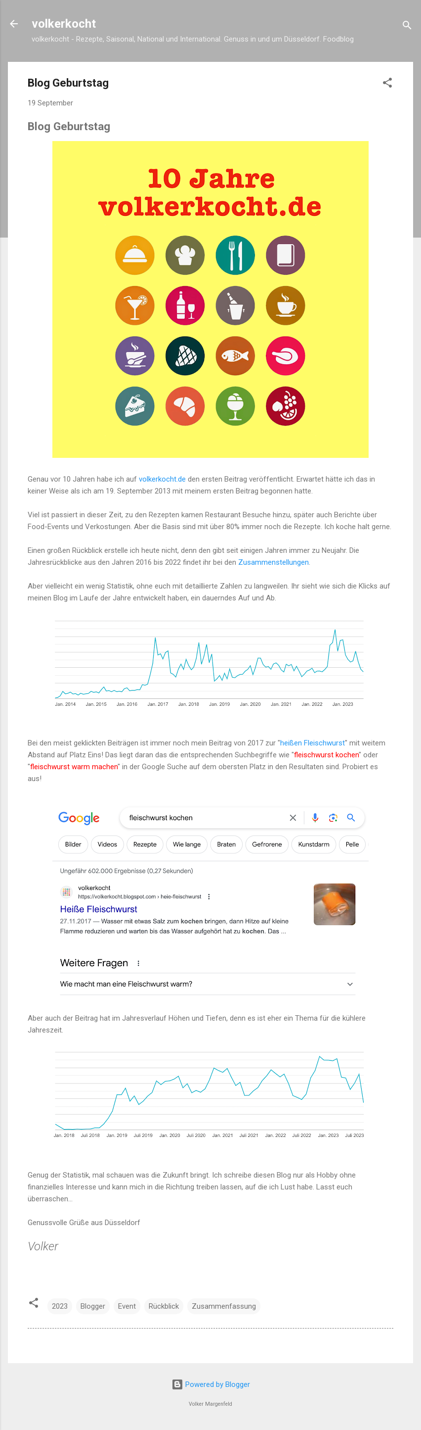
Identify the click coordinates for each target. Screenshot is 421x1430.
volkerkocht (64, 24)
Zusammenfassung (224, 1306)
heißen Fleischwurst (312, 743)
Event (127, 1306)
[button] (387, 84)
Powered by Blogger (210, 1384)
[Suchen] (407, 27)
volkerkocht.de (162, 479)
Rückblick (164, 1306)
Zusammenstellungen (273, 562)
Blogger (93, 1306)
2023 (60, 1306)
